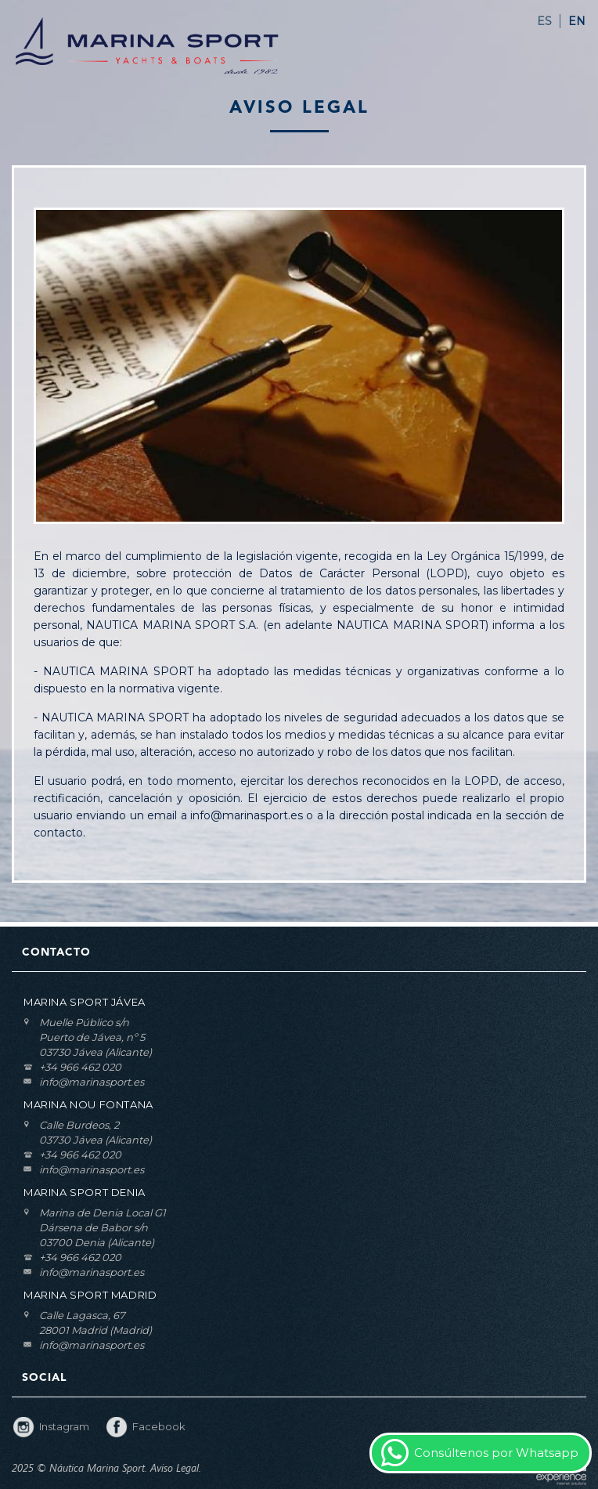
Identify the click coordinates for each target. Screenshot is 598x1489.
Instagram (64, 1426)
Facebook (159, 1426)
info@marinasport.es (91, 1081)
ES (544, 21)
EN (576, 21)
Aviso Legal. (175, 1468)
